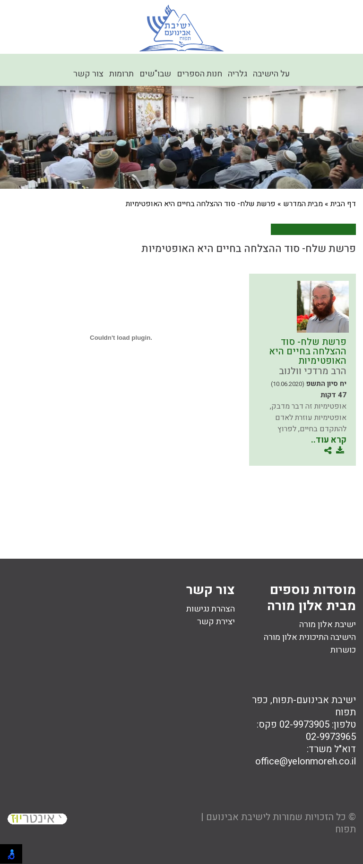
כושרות (343, 650)
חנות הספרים (199, 73)
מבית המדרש (303, 204)
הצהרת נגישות (210, 609)
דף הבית (343, 204)
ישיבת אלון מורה (327, 624)
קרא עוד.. (328, 440)
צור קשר (88, 73)
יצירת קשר (216, 621)
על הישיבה (271, 73)
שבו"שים (155, 73)
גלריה (237, 73)
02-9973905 (304, 724)
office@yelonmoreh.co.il (305, 761)
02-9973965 (331, 737)
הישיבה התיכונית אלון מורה (310, 637)
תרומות (121, 73)
